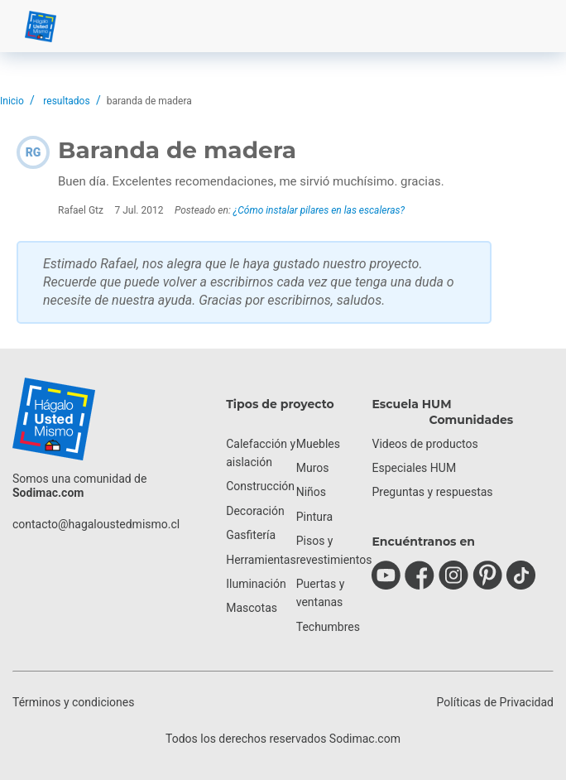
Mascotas (251, 607)
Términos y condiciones (73, 702)
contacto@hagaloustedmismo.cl (96, 524)
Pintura (314, 516)
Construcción (260, 486)
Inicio (12, 101)
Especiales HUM (414, 467)
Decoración (255, 511)
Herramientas (261, 559)
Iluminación (255, 583)
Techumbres (328, 626)
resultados (66, 101)
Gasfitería (251, 535)
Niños (311, 491)
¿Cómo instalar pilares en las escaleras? (319, 210)
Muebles (318, 443)
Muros (312, 467)
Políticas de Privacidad (495, 702)
